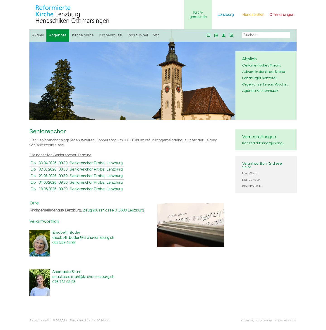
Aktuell (38, 35)
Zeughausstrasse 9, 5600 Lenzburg (113, 210)
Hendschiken (253, 15)
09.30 (63, 163)
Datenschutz (249, 320)
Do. (33, 163)
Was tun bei (137, 35)
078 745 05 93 (63, 282)
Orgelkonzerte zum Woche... (265, 84)
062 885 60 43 (252, 186)
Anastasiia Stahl (66, 272)
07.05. (47, 169)
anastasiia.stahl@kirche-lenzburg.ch (83, 277)
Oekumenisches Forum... (262, 65)
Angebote (58, 35)
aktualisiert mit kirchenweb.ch (278, 320)
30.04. (47, 163)
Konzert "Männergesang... (263, 143)
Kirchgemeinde (198, 14)
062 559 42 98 (63, 243)
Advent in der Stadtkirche (263, 72)
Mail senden (251, 179)
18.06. (47, 189)
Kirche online (83, 35)
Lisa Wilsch (250, 173)
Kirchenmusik (110, 35)
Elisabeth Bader (66, 232)
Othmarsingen (281, 15)
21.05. (47, 176)
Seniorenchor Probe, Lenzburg (96, 163)
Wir (156, 35)
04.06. (47, 182)
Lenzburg (226, 15)
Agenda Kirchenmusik (260, 91)
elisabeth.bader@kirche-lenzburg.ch (83, 238)
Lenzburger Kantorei (259, 78)
